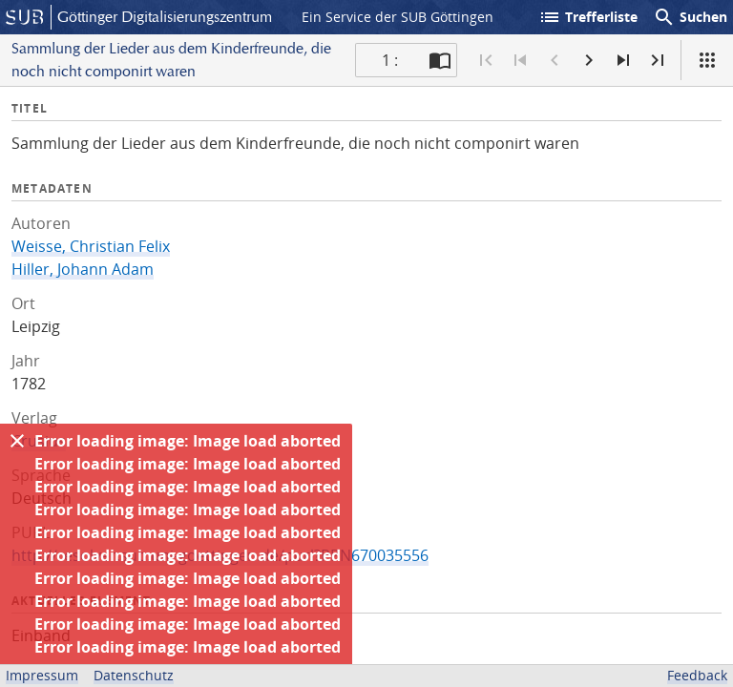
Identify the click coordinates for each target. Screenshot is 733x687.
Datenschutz (134, 675)
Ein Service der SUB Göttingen (397, 17)
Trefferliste (588, 17)
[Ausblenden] (17, 441)
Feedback (697, 675)
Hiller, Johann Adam (82, 269)
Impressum (42, 675)
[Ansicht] (707, 60)
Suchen (690, 17)
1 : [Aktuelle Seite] (390, 60)
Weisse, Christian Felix (90, 246)
